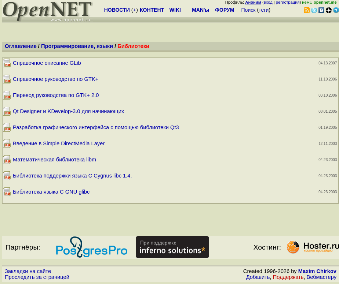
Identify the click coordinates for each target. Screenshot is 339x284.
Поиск (248, 10)
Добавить (258, 277)
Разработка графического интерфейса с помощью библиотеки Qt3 (96, 127)
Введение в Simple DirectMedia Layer (59, 143)
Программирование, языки (77, 46)
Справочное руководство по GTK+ (55, 79)
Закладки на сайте (28, 271)
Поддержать (288, 277)
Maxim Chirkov (317, 271)
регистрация (288, 2)
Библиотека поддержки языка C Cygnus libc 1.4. (72, 176)
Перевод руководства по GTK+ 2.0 (56, 95)
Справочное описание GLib (47, 63)
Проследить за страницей (37, 277)
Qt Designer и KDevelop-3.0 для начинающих (68, 111)
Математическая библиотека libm (54, 159)
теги (264, 10)
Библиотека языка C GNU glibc (51, 192)
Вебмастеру (321, 277)
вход (268, 2)
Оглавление (21, 46)
